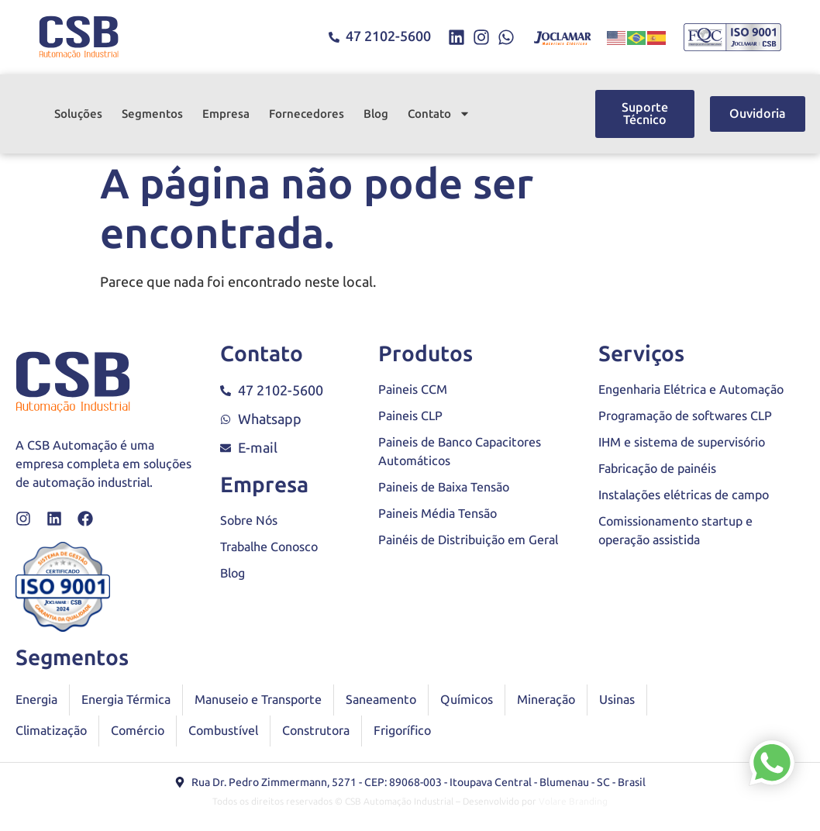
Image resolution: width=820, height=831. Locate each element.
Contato (439, 113)
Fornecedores (306, 114)
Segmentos (152, 114)
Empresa (226, 114)
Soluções (78, 114)
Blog (375, 114)
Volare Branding (573, 801)
